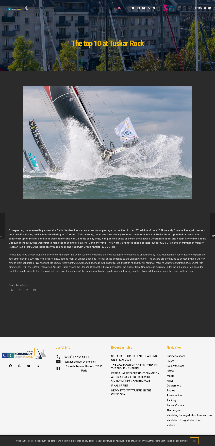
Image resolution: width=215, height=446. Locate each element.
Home (170, 370)
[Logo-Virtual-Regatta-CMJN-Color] (171, 8)
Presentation (174, 395)
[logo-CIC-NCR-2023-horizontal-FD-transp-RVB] (16, 8)
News (170, 380)
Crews (170, 361)
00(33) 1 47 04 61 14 (77, 356)
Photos (171, 390)
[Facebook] (133, 7)
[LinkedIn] (154, 7)
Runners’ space (175, 405)
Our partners (174, 385)
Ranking (171, 400)
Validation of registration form (184, 420)
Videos (171, 425)
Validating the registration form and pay (189, 415)
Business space (176, 356)
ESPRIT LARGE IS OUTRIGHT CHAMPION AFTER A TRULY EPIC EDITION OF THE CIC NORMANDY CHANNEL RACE (135, 377)
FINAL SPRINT (119, 385)
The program (174, 410)
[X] (149, 7)
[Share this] (12, 290)
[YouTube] (143, 7)
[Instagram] (138, 7)
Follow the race (175, 366)
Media (170, 375)
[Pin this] (34, 290)
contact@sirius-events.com (80, 361)
